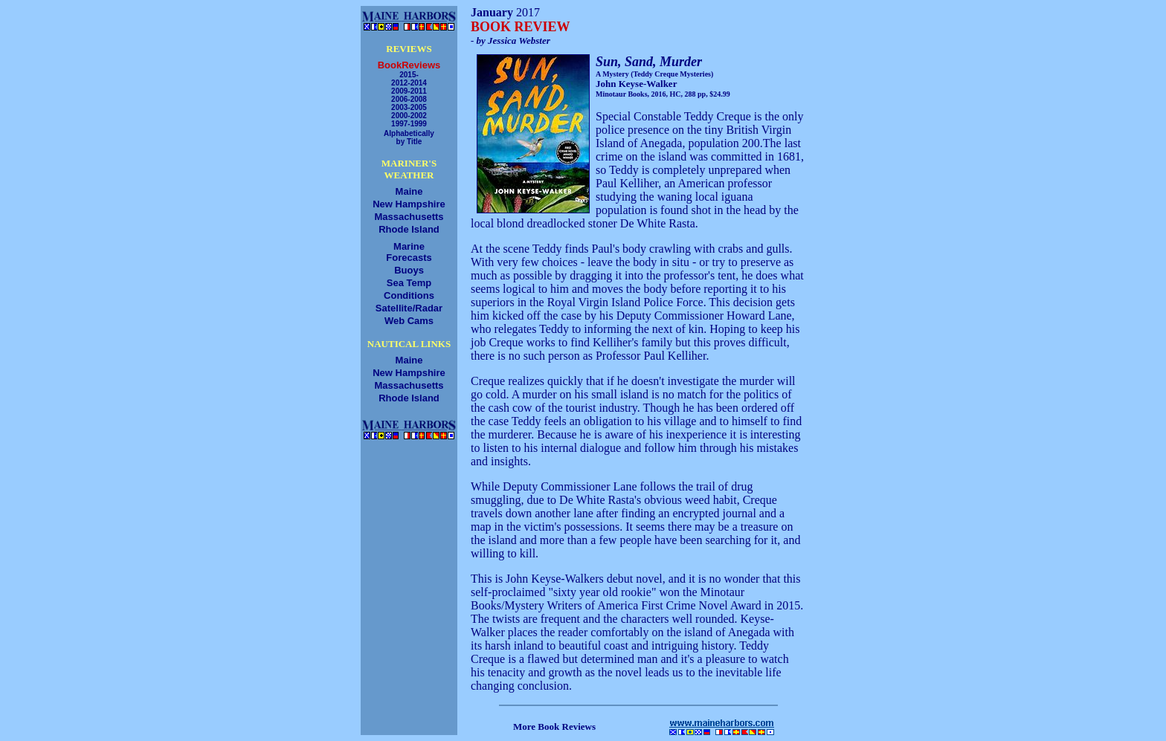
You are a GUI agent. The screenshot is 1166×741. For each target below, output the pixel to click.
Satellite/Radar (409, 308)
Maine (409, 191)
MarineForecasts (408, 252)
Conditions (409, 295)
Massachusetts (408, 216)
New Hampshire (409, 204)
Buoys (409, 270)
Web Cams (409, 320)
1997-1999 (409, 124)
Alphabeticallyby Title (409, 137)
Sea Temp (409, 282)
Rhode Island (409, 229)
